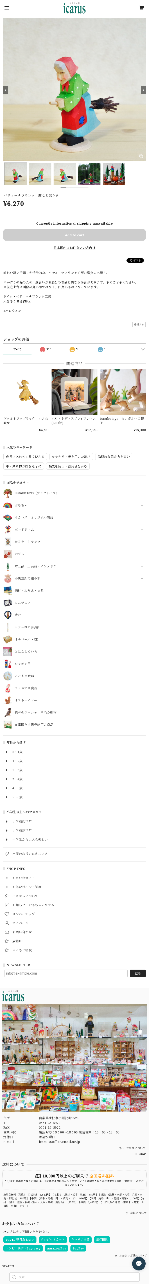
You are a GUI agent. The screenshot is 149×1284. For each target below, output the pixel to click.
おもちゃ (21, 505)
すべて (17, 349)
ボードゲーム (24, 530)
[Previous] (5, 90)
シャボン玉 (23, 664)
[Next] (143, 90)
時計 (18, 615)
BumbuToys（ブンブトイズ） (37, 493)
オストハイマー (26, 700)
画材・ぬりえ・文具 (29, 591)
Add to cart (74, 235)
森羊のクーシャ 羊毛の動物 (35, 713)
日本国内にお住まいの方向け (74, 248)
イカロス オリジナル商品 (34, 518)
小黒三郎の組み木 (28, 578)
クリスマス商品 (26, 688)
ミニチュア (23, 603)
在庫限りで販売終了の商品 (34, 725)
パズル (19, 554)
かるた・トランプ (28, 542)
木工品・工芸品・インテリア (35, 566)
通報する (139, 324)
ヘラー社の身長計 (28, 627)
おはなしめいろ (26, 652)
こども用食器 (24, 676)
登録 (138, 973)
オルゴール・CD (26, 639)
